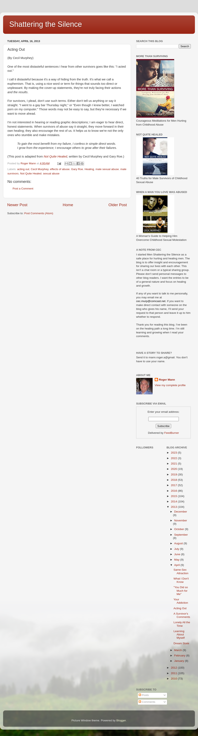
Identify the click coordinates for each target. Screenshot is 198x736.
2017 (174, 485)
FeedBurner (171, 432)
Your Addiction (180, 601)
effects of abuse (60, 169)
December (180, 511)
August (179, 543)
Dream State (181, 643)
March (178, 650)
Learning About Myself (179, 634)
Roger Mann (167, 379)
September (181, 534)
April (177, 565)
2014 (174, 501)
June (177, 554)
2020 (174, 468)
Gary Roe (77, 169)
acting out (23, 169)
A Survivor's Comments (181, 615)
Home (68, 205)
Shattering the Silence (45, 24)
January (179, 660)
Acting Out (179, 608)
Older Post (117, 205)
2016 (174, 490)
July (177, 548)
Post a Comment (23, 188)
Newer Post (17, 205)
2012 (174, 667)
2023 (174, 452)
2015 (174, 496)
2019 (174, 474)
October (179, 529)
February (180, 655)
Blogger (121, 720)
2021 (174, 463)
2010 (174, 678)
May (177, 559)
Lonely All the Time (181, 624)
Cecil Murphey (39, 169)
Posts (144, 695)
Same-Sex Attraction (180, 571)
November (180, 520)
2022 (174, 458)
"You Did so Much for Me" (180, 590)
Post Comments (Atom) (38, 213)
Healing (89, 169)
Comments (147, 701)
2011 (174, 673)
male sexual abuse (107, 169)
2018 (174, 479)
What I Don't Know (181, 580)
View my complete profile (170, 385)
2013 (174, 506)
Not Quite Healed (55, 156)
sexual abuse (51, 173)
